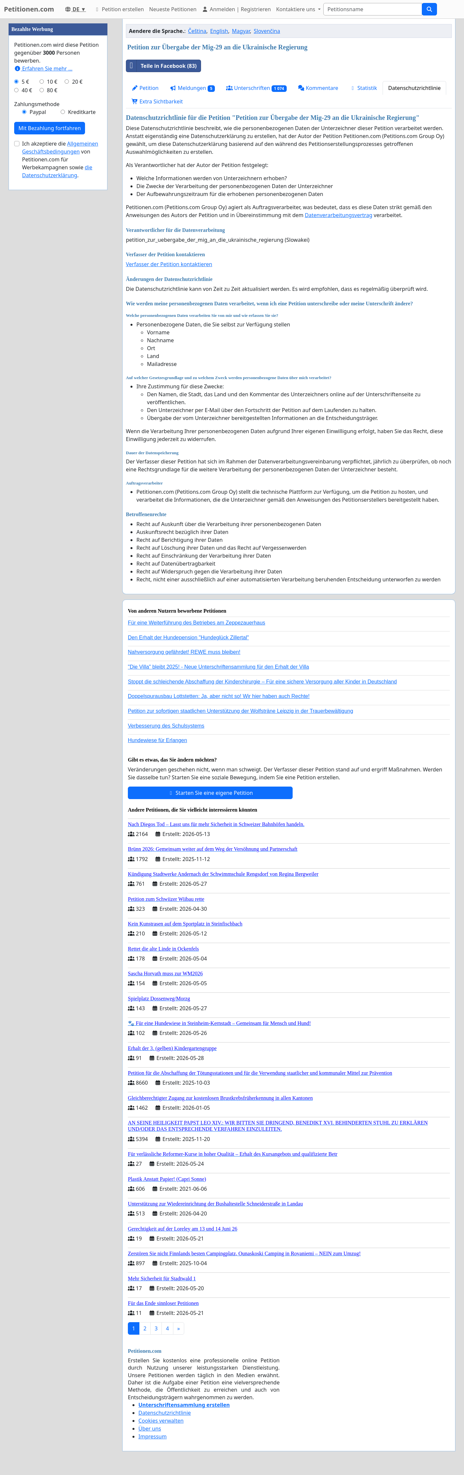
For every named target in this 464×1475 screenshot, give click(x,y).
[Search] (372, 9)
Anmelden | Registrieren (236, 9)
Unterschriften (256, 88)
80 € (52, 288)
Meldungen (192, 88)
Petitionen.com (29, 9)
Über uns (149, 1428)
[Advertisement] (58, 117)
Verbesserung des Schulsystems (166, 726)
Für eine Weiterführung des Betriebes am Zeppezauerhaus (196, 623)
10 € (52, 279)
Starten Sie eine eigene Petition (210, 792)
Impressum (152, 1436)
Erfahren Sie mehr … (43, 266)
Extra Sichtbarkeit (157, 101)
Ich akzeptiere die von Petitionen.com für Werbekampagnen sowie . (60, 357)
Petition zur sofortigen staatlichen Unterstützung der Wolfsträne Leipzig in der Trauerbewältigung (240, 711)
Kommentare (318, 88)
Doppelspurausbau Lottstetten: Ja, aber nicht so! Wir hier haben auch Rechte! (218, 696)
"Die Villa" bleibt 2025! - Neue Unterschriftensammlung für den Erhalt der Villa (218, 667)
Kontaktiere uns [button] (296, 9)
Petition (145, 88)
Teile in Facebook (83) (161, 66)
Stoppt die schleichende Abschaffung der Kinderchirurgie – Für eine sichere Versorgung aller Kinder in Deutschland (262, 681)
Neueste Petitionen (173, 9)
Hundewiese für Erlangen (157, 740)
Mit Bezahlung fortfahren (49, 325)
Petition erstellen (119, 9)
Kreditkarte (82, 309)
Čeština (197, 31)
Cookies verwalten (161, 1420)
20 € (77, 279)
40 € (27, 288)
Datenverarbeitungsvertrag (338, 215)
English (219, 31)
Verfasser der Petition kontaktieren (169, 264)
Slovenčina (267, 31)
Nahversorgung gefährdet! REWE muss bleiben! (184, 652)
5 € (25, 279)
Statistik (363, 88)
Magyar (241, 31)
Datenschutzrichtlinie (414, 88)
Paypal (38, 309)
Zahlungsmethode (37, 301)
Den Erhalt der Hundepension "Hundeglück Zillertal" (188, 637)
